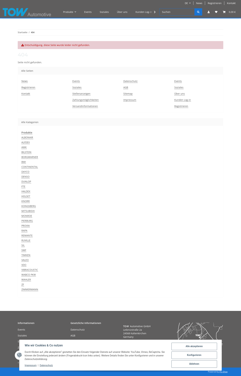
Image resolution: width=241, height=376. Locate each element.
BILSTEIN (26, 152)
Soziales (104, 12)
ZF (22, 284)
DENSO (25, 176)
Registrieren (215, 3)
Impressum (129, 99)
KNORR (25, 201)
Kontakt (231, 3)
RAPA (24, 230)
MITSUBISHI (28, 211)
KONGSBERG (28, 206)
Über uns (122, 12)
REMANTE (27, 235)
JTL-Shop (223, 371)
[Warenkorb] (229, 12)
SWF (23, 250)
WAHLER (26, 279)
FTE (23, 186)
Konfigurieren (194, 355)
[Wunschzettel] (216, 12)
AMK (24, 147)
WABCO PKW (28, 274)
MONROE (26, 215)
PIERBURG (27, 220)
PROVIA (25, 225)
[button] (208, 12)
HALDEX (25, 191)
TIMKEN (25, 255)
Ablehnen (194, 364)
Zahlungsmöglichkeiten (85, 99)
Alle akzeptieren (194, 346)
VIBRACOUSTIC (29, 269)
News (199, 3)
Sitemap (128, 93)
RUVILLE (25, 240)
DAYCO (25, 171)
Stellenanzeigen (81, 93)
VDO (23, 264)
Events (88, 12)
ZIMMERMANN (29, 289)
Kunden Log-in (144, 12)
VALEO (25, 260)
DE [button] (186, 3)
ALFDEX (25, 142)
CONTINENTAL (29, 166)
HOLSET (25, 196)
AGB (125, 87)
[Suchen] (177, 12)
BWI (23, 161)
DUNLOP (26, 181)
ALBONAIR (27, 137)
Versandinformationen (85, 106)
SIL (23, 245)
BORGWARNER (29, 157)
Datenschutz (130, 81)
